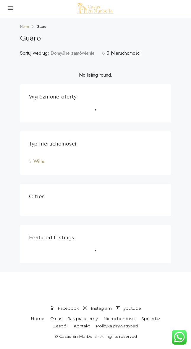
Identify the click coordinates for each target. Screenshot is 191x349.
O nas (56, 318)
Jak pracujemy (83, 318)
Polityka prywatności (117, 326)
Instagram (97, 308)
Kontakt (82, 326)
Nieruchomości (119, 318)
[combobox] (78, 53)
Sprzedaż (150, 318)
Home (37, 318)
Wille (38, 161)
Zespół (60, 326)
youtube (128, 308)
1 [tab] (98, 112)
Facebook (64, 308)
